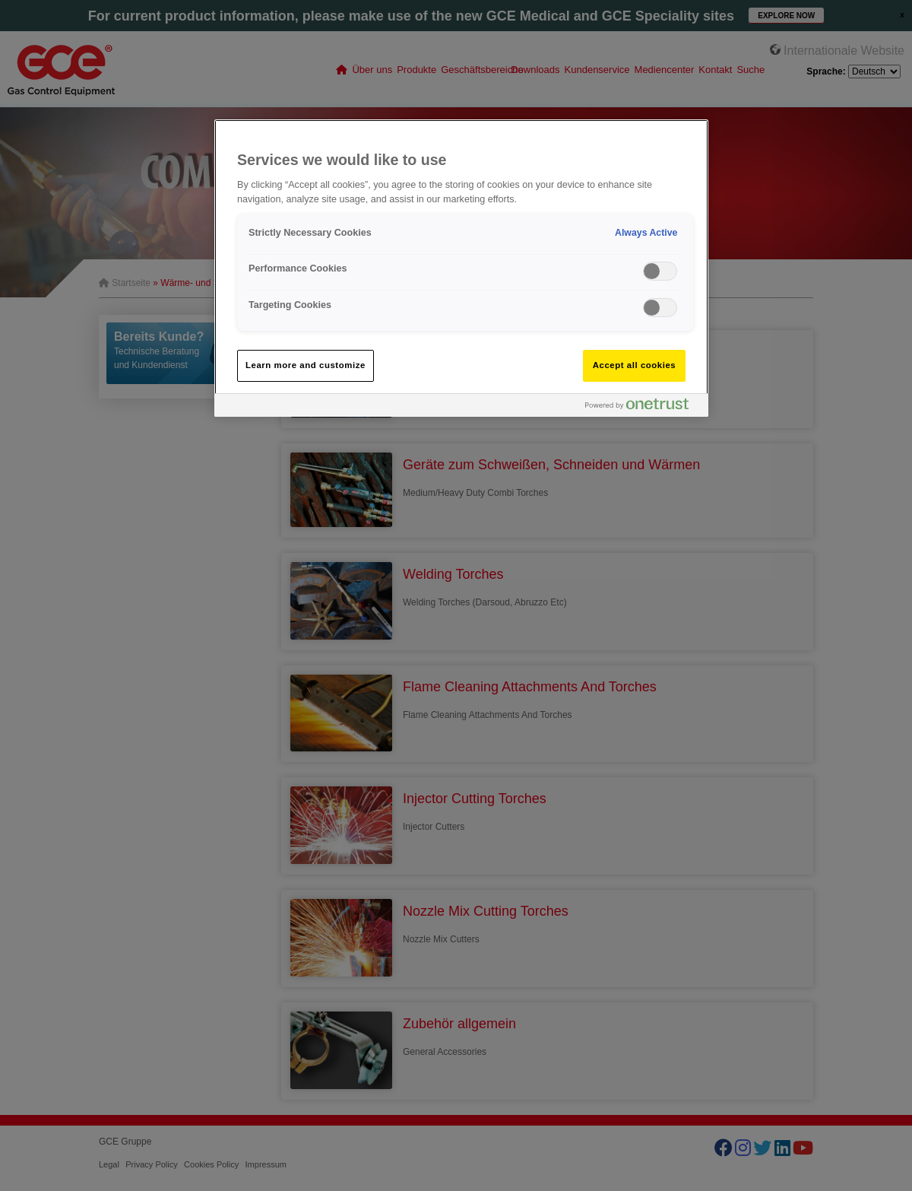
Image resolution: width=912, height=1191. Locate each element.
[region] (461, 268)
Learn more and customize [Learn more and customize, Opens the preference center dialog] (305, 365)
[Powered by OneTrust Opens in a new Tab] (643, 407)
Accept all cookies (634, 365)
